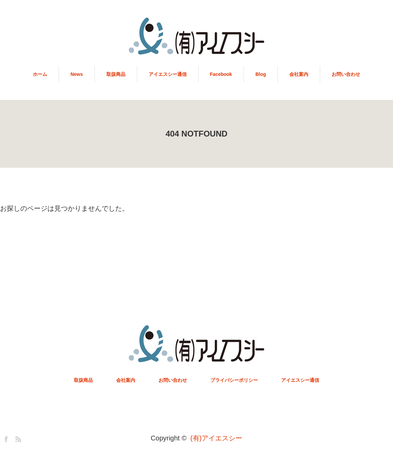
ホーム (40, 74)
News (76, 74)
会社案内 (298, 74)
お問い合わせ (346, 74)
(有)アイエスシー (216, 438)
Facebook (221, 74)
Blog (260, 74)
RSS (17, 438)
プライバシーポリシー (234, 380)
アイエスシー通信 (168, 74)
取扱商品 (115, 74)
